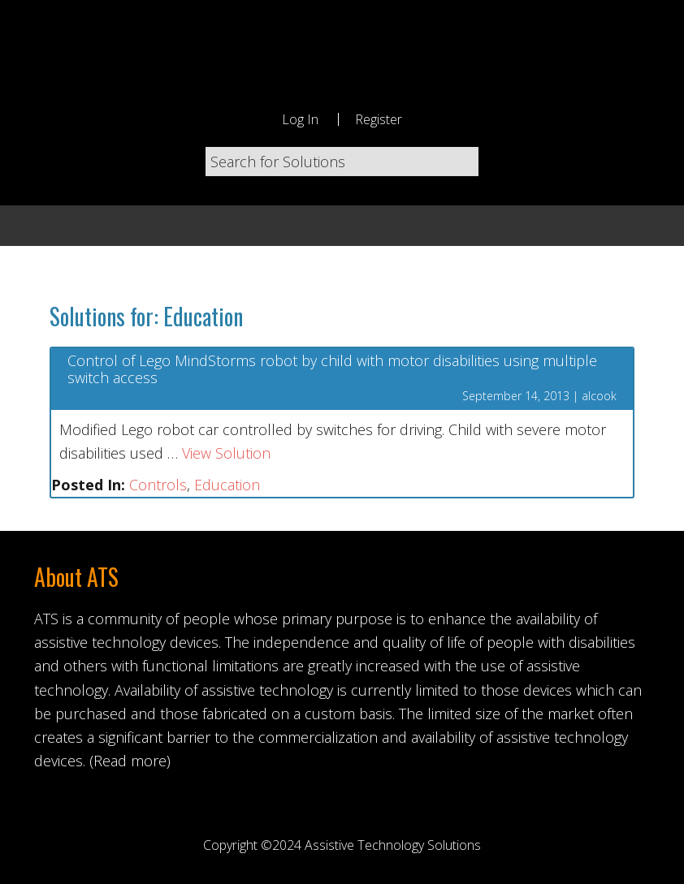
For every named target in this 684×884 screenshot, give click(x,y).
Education (227, 484)
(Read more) (130, 760)
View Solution (226, 453)
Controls (158, 484)
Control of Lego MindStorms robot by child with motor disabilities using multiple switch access (332, 369)
